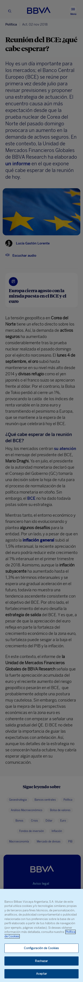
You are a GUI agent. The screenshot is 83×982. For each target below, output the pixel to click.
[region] (41, 935)
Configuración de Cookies (41, 948)
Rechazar (41, 961)
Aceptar (41, 973)
